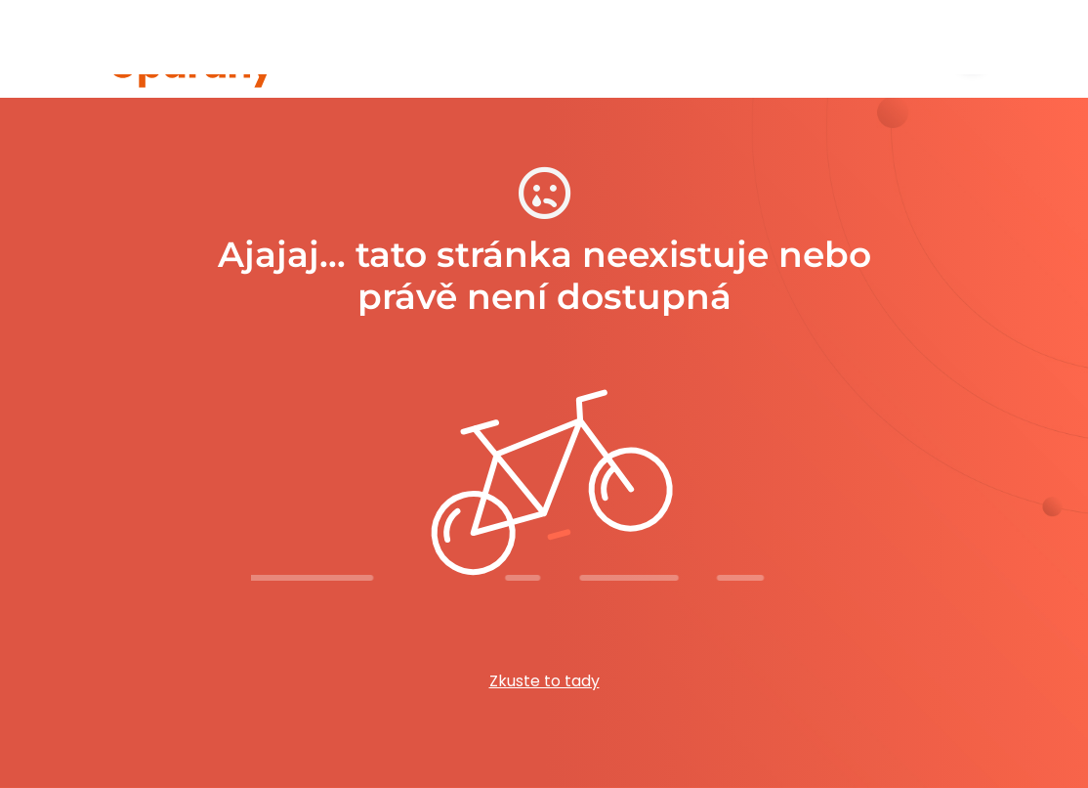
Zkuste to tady (544, 681)
